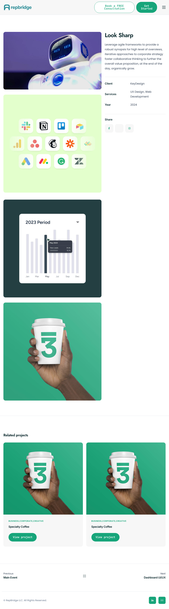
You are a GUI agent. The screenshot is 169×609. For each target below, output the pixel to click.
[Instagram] (129, 129)
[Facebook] (109, 129)
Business (14, 521)
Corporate (26, 521)
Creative (38, 521)
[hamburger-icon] (164, 7)
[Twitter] (119, 129)
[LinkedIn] (152, 600)
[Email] (162, 600)
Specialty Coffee (19, 526)
